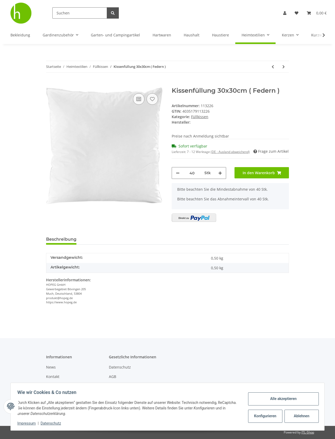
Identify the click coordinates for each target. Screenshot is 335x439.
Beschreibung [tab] (61, 239)
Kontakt (52, 376)
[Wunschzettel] (297, 13)
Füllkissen (199, 116)
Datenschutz (120, 367)
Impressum (28, 423)
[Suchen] (79, 13)
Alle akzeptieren (281, 399)
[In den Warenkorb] (50, 84)
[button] (285, 13)
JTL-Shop (308, 432)
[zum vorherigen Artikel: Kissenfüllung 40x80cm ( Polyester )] (272, 66)
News (51, 367)
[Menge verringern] (177, 173)
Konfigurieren (264, 416)
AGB (112, 376)
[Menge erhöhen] (220, 173)
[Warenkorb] (317, 13)
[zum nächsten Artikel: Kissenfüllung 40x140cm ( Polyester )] (283, 66)
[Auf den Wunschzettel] (152, 99)
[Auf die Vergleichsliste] (138, 99)
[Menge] (192, 173)
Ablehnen (300, 416)
